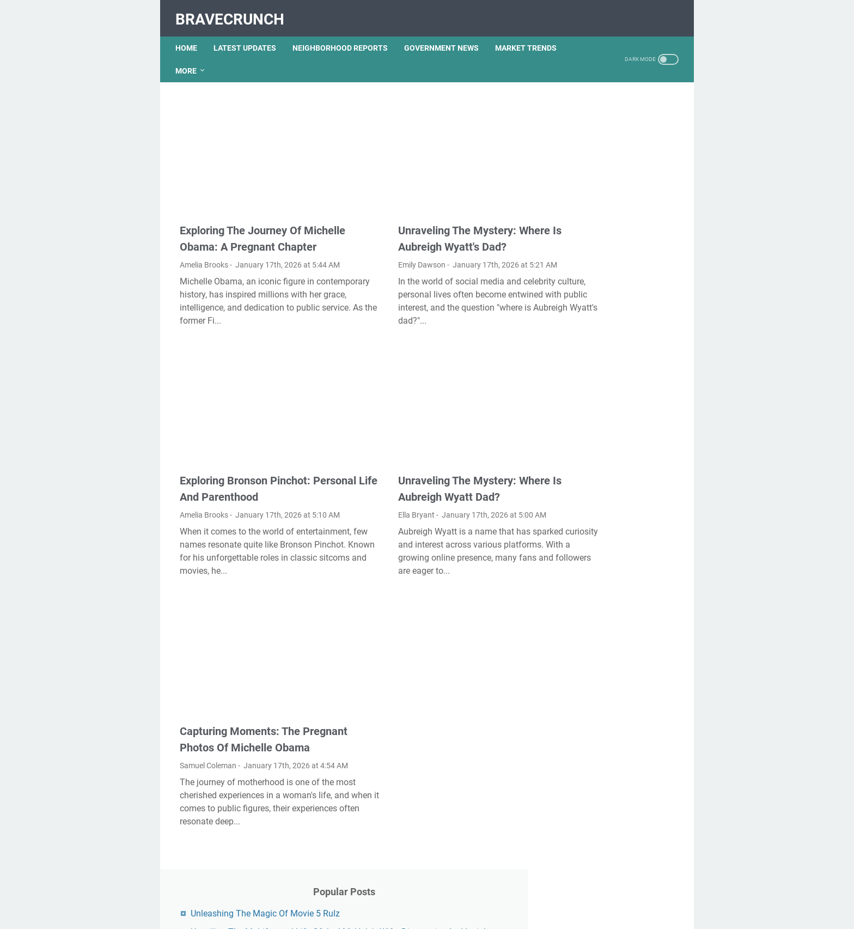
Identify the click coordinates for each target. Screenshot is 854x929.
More (190, 60)
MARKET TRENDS (530, 37)
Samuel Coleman (208, 764)
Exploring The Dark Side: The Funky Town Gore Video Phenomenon (614, 318)
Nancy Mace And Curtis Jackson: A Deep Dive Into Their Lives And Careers (609, 713)
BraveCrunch (234, 13)
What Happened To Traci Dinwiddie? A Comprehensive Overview (614, 668)
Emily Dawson (376, 232)
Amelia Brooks (204, 249)
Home (191, 37)
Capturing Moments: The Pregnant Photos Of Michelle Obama (250, 729)
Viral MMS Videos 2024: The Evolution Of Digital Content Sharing (613, 757)
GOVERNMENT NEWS (445, 37)
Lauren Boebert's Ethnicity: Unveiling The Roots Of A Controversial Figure (609, 452)
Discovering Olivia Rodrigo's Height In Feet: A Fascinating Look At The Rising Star (614, 363)
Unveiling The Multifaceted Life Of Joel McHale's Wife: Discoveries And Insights (610, 166)
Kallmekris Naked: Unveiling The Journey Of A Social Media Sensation (612, 242)
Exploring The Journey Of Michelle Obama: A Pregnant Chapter (249, 215)
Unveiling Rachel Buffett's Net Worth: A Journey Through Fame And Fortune (615, 408)
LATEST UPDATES (249, 37)
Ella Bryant (370, 498)
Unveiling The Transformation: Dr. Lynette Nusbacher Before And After (612, 497)
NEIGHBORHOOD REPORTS (344, 37)
